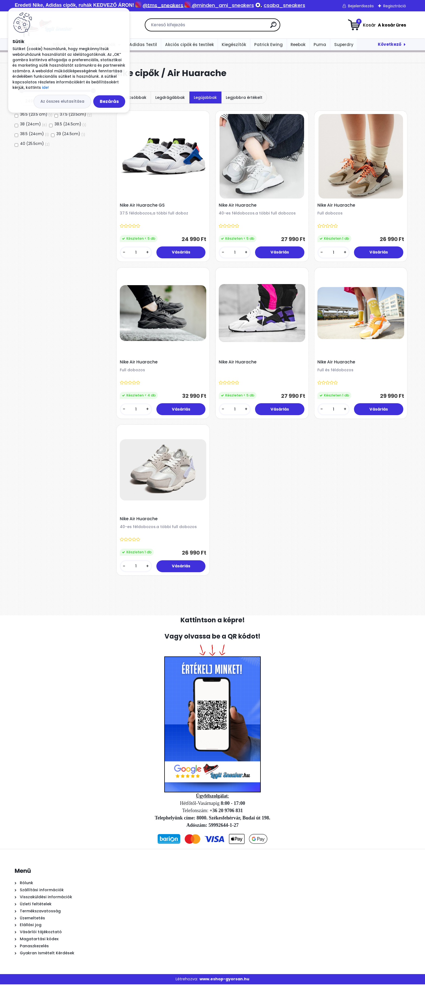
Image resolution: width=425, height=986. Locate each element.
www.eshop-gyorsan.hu (224, 981)
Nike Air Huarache (238, 205)
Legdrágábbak (170, 97)
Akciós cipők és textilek (189, 44)
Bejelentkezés (361, 6)
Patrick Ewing (268, 44)
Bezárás (109, 101)
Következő (389, 44)
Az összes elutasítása (62, 101)
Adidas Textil (143, 44)
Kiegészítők (234, 44)
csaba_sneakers (284, 5)
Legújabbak (205, 97)
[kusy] (136, 253)
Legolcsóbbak (132, 97)
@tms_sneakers (163, 5)
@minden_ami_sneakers (223, 5)
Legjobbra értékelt (244, 97)
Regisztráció (394, 6)
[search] (273, 27)
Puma (320, 44)
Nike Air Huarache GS (142, 205)
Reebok (298, 44)
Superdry (343, 44)
